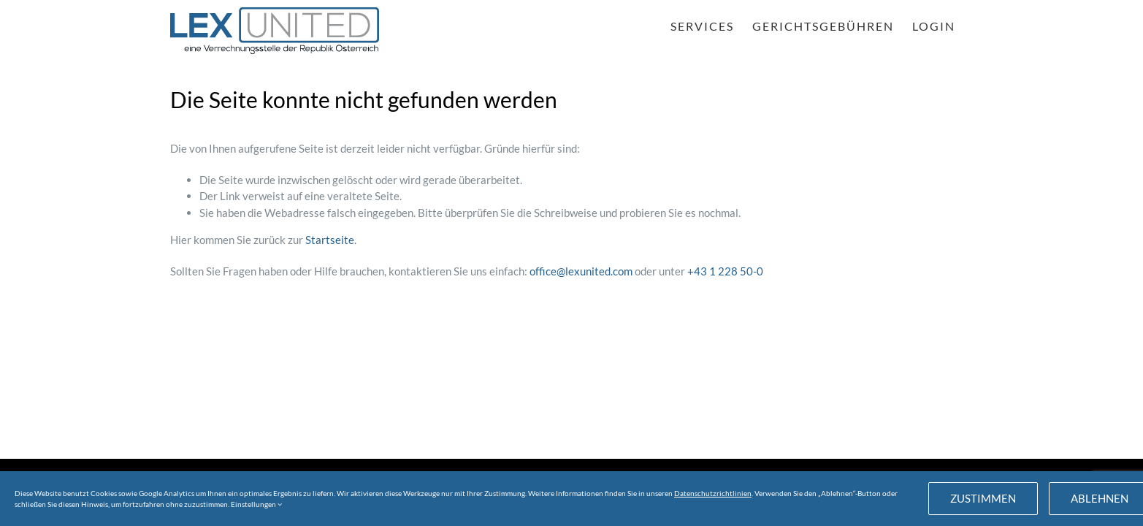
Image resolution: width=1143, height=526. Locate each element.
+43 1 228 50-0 (725, 271)
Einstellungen (256, 504)
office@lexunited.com (581, 271)
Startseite (329, 239)
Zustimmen (983, 498)
